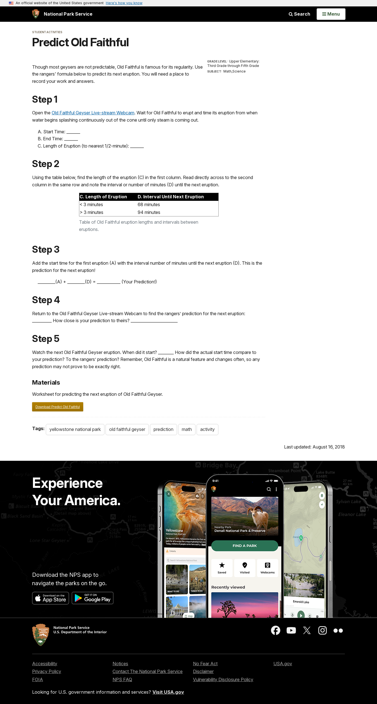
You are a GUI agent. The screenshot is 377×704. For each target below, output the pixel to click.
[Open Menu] (331, 14)
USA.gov (282, 663)
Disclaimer (203, 671)
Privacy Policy (46, 671)
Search (299, 14)
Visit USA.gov (168, 692)
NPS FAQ (122, 679)
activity (207, 429)
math (187, 429)
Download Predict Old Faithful (57, 407)
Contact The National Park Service (148, 671)
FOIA (37, 679)
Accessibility (44, 663)
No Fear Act (205, 663)
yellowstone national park (75, 429)
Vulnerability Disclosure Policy (223, 679)
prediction (163, 429)
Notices (120, 663)
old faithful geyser (127, 429)
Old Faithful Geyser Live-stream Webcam (93, 112)
